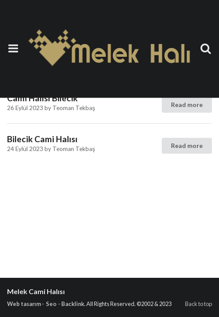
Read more (187, 104)
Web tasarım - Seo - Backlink (45, 303)
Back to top (198, 303)
